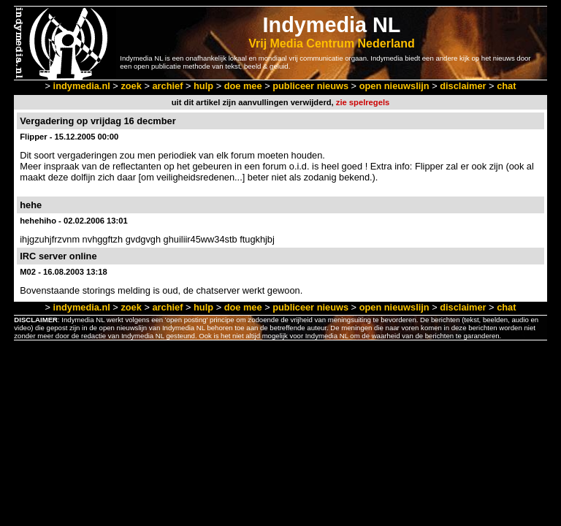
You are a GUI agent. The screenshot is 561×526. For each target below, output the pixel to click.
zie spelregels (362, 102)
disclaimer (463, 85)
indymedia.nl (81, 85)
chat (506, 85)
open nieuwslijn (394, 85)
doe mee (243, 85)
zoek (131, 85)
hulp (203, 85)
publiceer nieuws (310, 85)
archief (167, 85)
